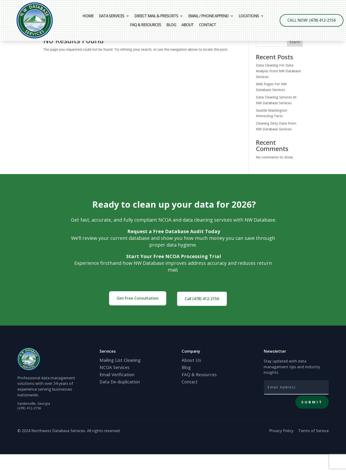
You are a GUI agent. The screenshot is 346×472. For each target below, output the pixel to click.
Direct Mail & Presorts (156, 15)
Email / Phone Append (208, 15)
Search (295, 59)
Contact (207, 24)
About (187, 24)
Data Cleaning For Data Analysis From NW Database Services (278, 89)
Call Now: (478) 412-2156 (311, 20)
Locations (249, 15)
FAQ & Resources (145, 24)
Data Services (111, 15)
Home (87, 15)
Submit (312, 419)
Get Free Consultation (138, 316)
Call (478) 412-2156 (202, 316)
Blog (171, 24)
